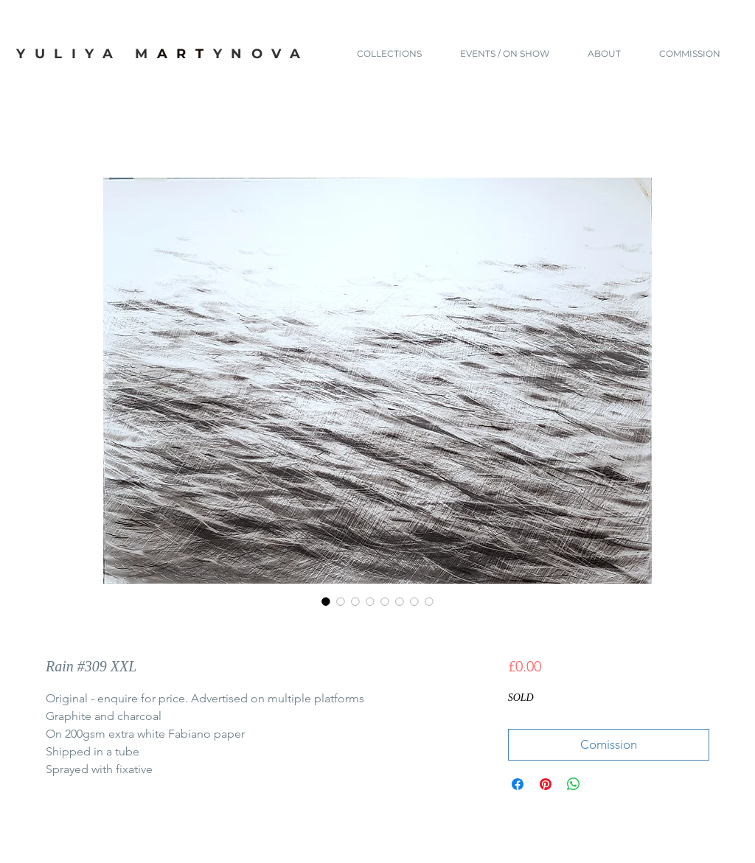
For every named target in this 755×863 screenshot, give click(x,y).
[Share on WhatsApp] (573, 784)
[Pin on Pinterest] (545, 784)
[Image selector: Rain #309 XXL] (326, 601)
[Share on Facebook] (517, 784)
